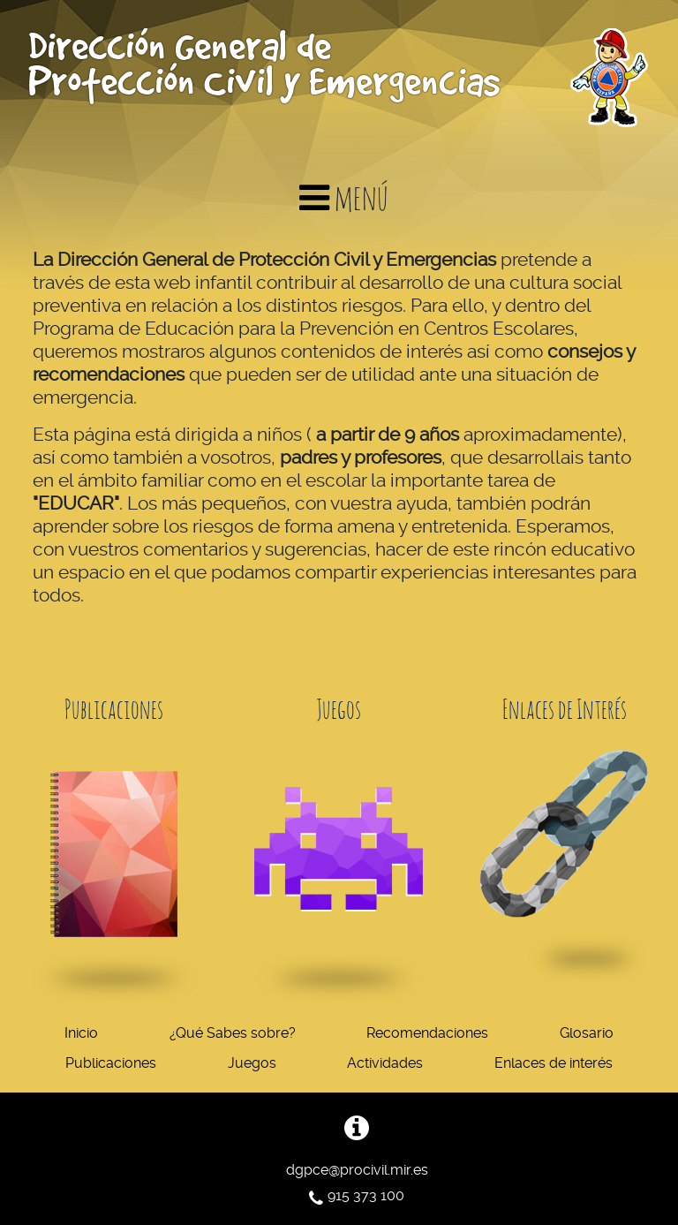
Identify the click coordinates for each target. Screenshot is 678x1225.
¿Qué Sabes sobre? (233, 1033)
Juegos (252, 1063)
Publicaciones (110, 1063)
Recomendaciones (427, 1033)
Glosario (587, 1033)
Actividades (385, 1063)
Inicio (81, 1033)
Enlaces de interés (553, 1063)
